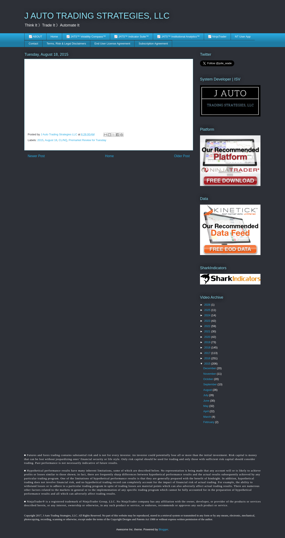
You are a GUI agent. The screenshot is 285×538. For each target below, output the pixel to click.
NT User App (243, 36)
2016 (207, 358)
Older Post (182, 156)
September (210, 384)
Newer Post (36, 156)
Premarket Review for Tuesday (87, 140)
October (208, 379)
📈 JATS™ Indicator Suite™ (131, 36)
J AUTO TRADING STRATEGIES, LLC (97, 15)
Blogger (163, 529)
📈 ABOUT (35, 36)
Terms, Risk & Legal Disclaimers (66, 43)
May (206, 406)
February (209, 422)
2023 (207, 320)
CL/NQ (63, 140)
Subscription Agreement (153, 43)
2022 (207, 326)
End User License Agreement (112, 43)
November (210, 373)
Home (54, 36)
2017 (207, 353)
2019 (207, 342)
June (206, 400)
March (207, 416)
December (210, 368)
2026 (207, 304)
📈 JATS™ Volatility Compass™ (86, 36)
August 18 (51, 140)
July (206, 395)
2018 (207, 347)
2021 (207, 331)
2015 (40, 140)
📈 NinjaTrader (217, 36)
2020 (207, 336)
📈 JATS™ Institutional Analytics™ (178, 36)
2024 (207, 315)
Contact (33, 43)
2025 (207, 310)
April (206, 411)
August (208, 389)
